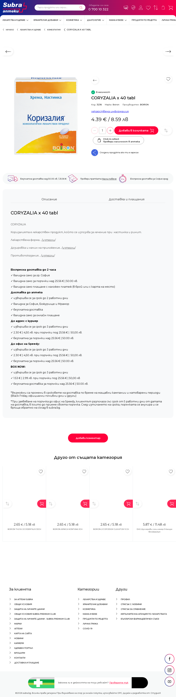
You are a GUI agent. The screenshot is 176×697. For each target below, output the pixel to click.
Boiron (116, 104)
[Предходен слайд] (8, 51)
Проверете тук (118, 682)
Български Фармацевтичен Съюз (140, 619)
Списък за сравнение (133, 609)
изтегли (69, 247)
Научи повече (109, 179)
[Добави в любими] (40, 471)
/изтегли (48, 240)
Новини (18, 638)
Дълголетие (94, 20)
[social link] (169, 667)
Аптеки (18, 628)
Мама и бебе (116, 20)
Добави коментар (88, 438)
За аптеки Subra (23, 599)
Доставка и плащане (26, 662)
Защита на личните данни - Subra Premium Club (42, 619)
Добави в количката (136, 130)
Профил (125, 599)
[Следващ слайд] (168, 51)
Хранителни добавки (45, 20)
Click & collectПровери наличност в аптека (118, 140)
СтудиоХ (156, 693)
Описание (49, 199)
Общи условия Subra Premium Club (35, 614)
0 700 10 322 (98, 9)
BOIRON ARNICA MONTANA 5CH (67, 529)
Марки (18, 623)
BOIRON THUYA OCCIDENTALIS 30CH (24, 529)
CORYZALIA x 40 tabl (79, 29)
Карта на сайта (23, 633)
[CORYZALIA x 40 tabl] (45, 116)
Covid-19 (87, 628)
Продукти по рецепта (144, 20)
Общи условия (23, 604)
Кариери (19, 643)
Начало (10, 30)
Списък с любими (131, 604)
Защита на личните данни (29, 609)
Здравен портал (23, 648)
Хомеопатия (54, 30)
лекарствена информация (110, 111)
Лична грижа (90, 623)
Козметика (72, 20)
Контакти (19, 658)
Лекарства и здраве (13, 20)
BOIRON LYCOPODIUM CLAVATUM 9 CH (111, 529)
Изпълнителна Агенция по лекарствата (144, 614)
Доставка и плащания (127, 199)
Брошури (19, 653)
